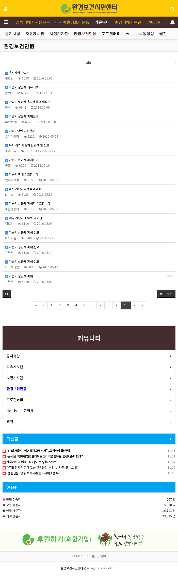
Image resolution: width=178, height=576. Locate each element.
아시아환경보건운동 (72, 22)
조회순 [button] (166, 294)
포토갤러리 (111, 33)
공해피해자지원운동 (33, 22)
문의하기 (78, 556)
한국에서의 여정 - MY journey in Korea (30, 462)
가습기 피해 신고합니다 (21, 174)
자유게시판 (34, 33)
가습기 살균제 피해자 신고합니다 (27, 203)
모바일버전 (99, 556)
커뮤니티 (102, 22)
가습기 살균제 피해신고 (21, 116)
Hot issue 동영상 (140, 33)
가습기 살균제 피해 (89, 276)
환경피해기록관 (128, 22)
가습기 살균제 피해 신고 (22, 232)
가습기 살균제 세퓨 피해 (22, 87)
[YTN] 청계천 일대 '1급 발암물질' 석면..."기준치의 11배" (40, 467)
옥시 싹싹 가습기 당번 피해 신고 (27, 145)
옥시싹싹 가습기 (17, 72)
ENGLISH (154, 22)
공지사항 (12, 33)
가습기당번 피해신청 (20, 130)
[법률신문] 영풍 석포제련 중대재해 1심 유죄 (32, 473)
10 (125, 305)
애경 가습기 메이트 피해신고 (25, 218)
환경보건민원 (85, 33)
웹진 (163, 33)
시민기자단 (59, 33)
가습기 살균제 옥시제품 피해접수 (27, 101)
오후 (114, 568)
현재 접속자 (13, 499)
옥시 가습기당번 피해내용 (23, 189)
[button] (7, 294)
